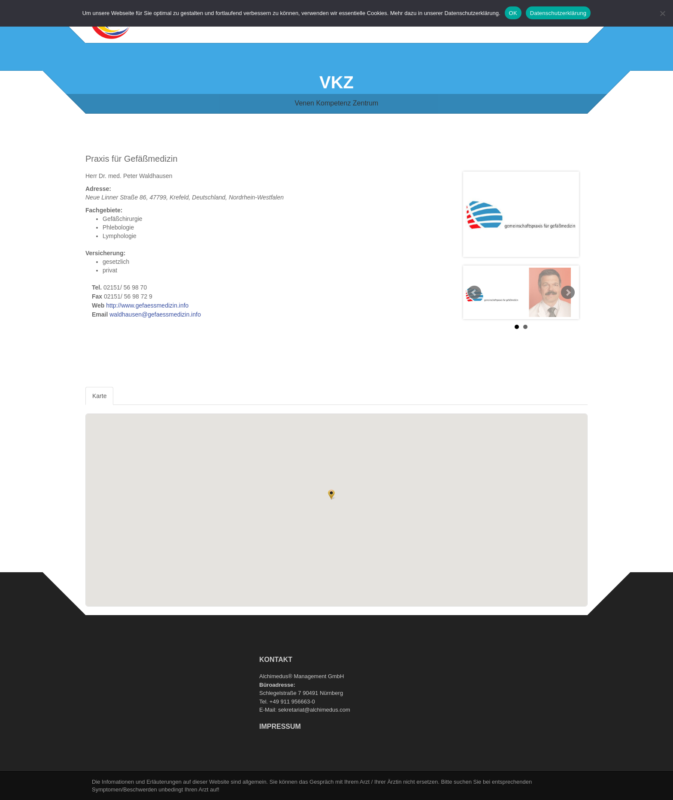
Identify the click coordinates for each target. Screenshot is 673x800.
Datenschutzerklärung (558, 13)
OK (513, 13)
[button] (331, 494)
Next (568, 292)
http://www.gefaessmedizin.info (147, 305)
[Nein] (662, 13)
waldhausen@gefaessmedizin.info (155, 314)
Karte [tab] (99, 395)
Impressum (280, 726)
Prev (474, 292)
